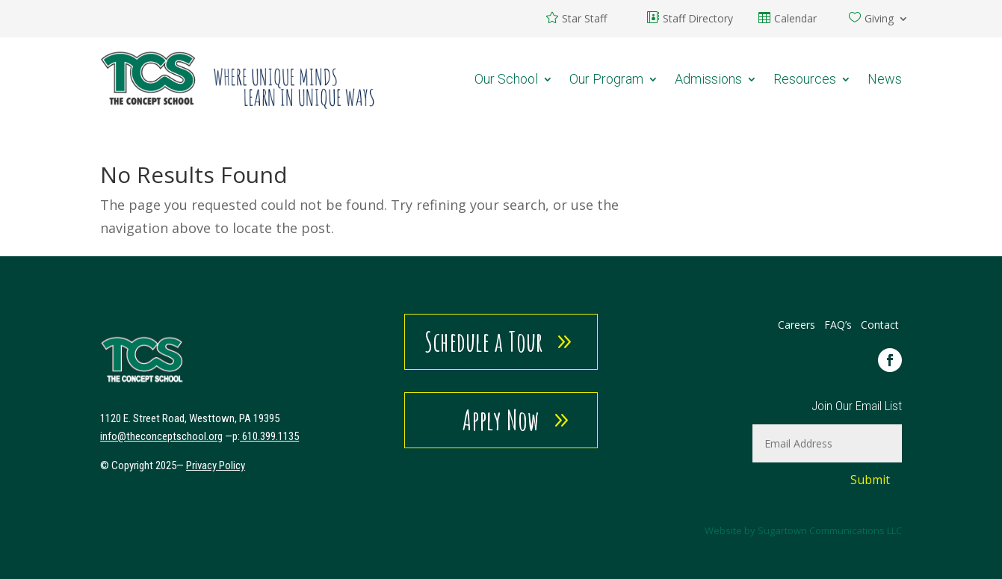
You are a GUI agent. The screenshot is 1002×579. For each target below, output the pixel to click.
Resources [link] (804, 79)
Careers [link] (796, 325)
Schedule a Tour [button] (483, 341)
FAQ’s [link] (839, 325)
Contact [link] (880, 325)
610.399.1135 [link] (270, 436)
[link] (238, 79)
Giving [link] (879, 19)
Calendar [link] (795, 19)
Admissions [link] (708, 79)
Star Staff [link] (584, 19)
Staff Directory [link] (698, 19)
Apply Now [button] (501, 420)
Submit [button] (870, 479)
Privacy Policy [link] (215, 465)
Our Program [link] (606, 79)
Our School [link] (506, 79)
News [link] (885, 79)
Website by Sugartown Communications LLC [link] (803, 530)
